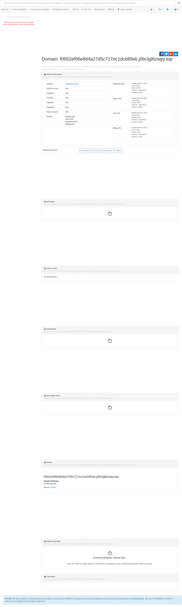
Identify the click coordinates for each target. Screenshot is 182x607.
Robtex (118, 151)
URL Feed (86, 9)
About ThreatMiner (19, 9)
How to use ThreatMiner (40, 9)
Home (5, 9)
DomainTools (95, 151)
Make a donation (125, 9)
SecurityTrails (108, 151)
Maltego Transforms (61, 9)
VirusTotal (84, 151)
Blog (111, 9)
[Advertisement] (19, 45)
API (75, 9)
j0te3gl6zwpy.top (71, 84)
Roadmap (100, 9)
